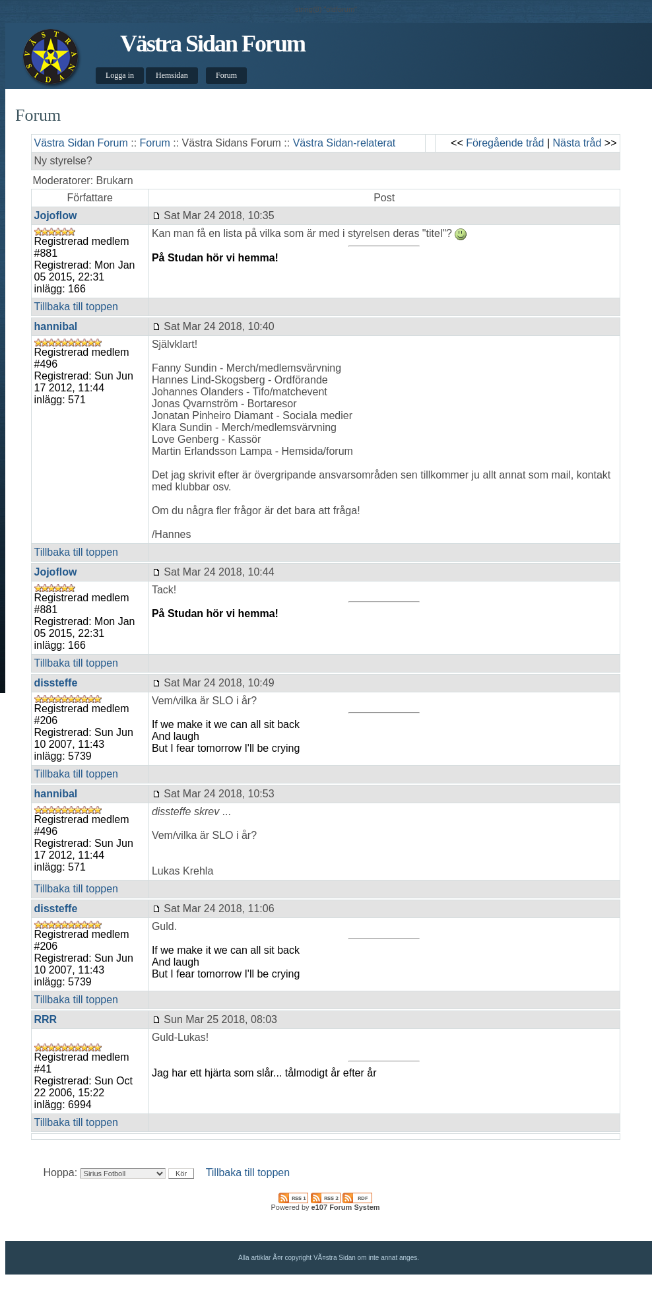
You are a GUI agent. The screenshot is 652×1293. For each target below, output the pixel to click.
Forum (226, 75)
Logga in (120, 75)
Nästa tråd (577, 143)
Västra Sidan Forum (212, 43)
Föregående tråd (505, 143)
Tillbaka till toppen (76, 306)
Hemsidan (172, 75)
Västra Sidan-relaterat (344, 143)
